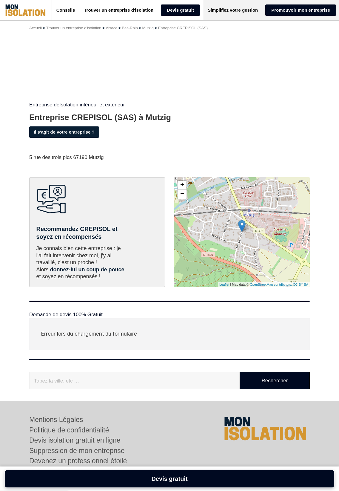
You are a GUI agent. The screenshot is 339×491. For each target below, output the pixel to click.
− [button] (182, 194)
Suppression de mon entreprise (77, 451)
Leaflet (224, 284)
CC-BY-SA (300, 284)
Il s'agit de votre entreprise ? (64, 131)
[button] (66, 10)
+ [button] (182, 185)
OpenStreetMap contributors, (271, 284)
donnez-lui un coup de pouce (87, 270)
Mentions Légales (56, 419)
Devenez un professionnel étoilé (78, 461)
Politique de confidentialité (69, 430)
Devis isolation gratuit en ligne (75, 440)
